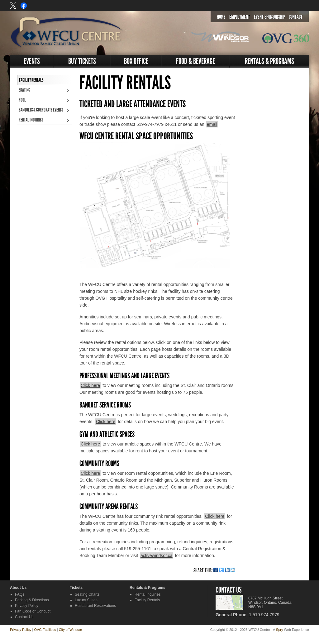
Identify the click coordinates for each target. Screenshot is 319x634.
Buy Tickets (82, 61)
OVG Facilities (45, 630)
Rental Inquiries (31, 120)
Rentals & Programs (269, 61)
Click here (90, 385)
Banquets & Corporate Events (41, 110)
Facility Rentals (31, 80)
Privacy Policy (26, 605)
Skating (24, 90)
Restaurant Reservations (95, 605)
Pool (22, 100)
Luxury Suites (86, 600)
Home (221, 16)
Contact (295, 16)
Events (32, 61)
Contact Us (24, 617)
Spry (279, 630)
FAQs (19, 594)
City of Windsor (70, 630)
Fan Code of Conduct (32, 611)
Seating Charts (87, 594)
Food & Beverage (195, 61)
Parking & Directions (32, 600)
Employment (239, 16)
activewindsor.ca (156, 555)
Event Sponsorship (269, 16)
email (212, 124)
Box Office (136, 61)
